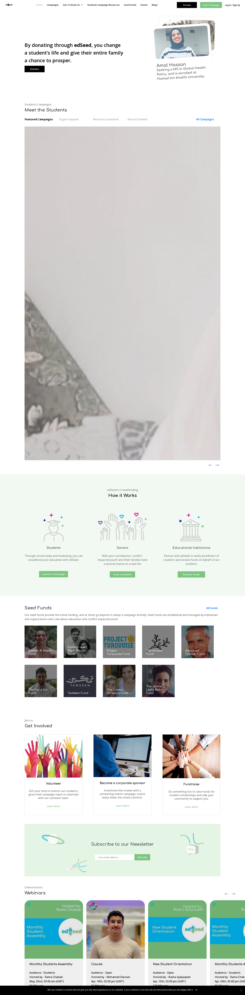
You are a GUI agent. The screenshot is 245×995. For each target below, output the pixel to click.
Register (36, 748)
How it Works (105, 946)
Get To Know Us (71, 5)
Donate (34, 69)
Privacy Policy (39, 942)
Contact (36, 928)
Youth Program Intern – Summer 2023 (119, 954)
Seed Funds (130, 5)
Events (144, 5)
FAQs (35, 933)
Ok (196, 989)
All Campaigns (205, 119)
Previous (226, 640)
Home (39, 5)
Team (101, 932)
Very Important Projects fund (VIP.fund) (181, 923)
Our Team (37, 924)
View (29, 209)
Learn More (53, 554)
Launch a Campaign (53, 322)
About (101, 928)
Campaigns (53, 5)
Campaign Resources (43, 937)
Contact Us (104, 937)
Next (233, 640)
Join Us (102, 941)
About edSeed (40, 919)
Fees (100, 950)
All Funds (212, 356)
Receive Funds (191, 322)
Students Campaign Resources (103, 5)
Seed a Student (122, 322)
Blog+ (155, 5)
